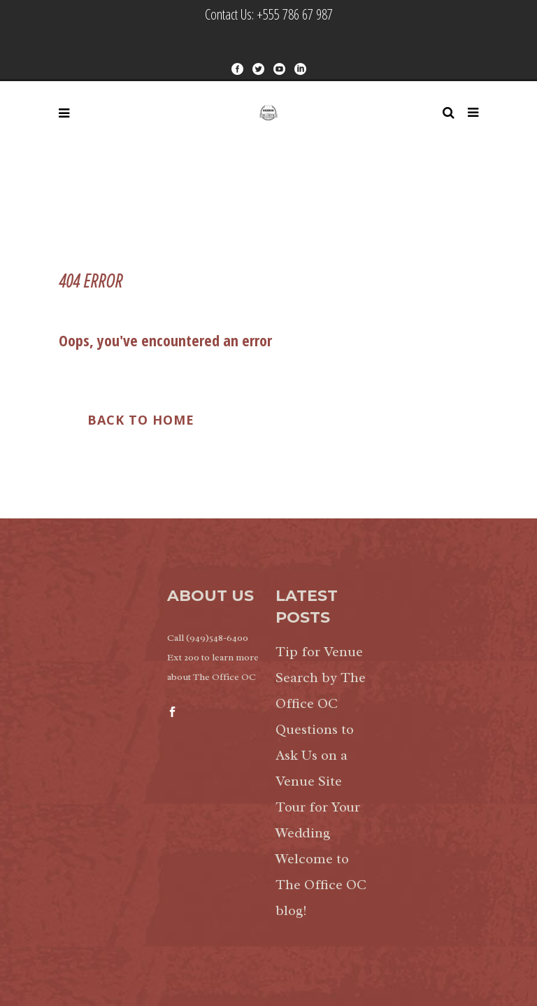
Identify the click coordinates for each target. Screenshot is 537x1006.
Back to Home (140, 419)
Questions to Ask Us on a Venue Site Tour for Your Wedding (317, 781)
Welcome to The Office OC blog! (320, 884)
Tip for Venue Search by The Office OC (320, 677)
